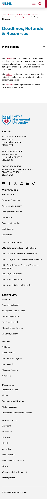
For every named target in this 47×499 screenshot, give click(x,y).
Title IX (5, 466)
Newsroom (6, 375)
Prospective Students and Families (17, 412)
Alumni (5, 395)
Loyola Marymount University (15, 492)
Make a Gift (7, 217)
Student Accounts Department (19, 17)
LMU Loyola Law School (12, 273)
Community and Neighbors (13, 401)
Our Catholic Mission (11, 322)
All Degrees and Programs (13, 310)
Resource (10, 84)
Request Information (11, 223)
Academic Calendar (10, 304)
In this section (10, 46)
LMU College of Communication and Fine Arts (22, 259)
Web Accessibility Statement (14, 472)
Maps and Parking (10, 369)
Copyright (6, 425)
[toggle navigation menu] (34, 4)
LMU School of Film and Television (17, 285)
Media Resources (9, 406)
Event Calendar (8, 352)
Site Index (6, 448)
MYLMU (5, 443)
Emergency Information (12, 211)
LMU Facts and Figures (12, 358)
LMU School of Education (13, 279)
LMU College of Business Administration (19, 253)
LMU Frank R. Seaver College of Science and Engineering (21, 266)
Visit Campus (8, 228)
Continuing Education (11, 316)
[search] (40, 4)
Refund (9, 74)
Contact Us (7, 234)
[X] (16, 183)
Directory (6, 437)
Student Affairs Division (12, 327)
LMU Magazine (8, 364)
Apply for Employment (12, 205)
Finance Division (7, 14)
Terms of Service (9, 454)
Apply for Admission (11, 200)
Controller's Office (21, 14)
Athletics (6, 346)
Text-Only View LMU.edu (13, 460)
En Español (7, 431)
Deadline (10, 58)
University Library (10, 333)
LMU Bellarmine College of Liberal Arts (19, 247)
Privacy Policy (8, 477)
